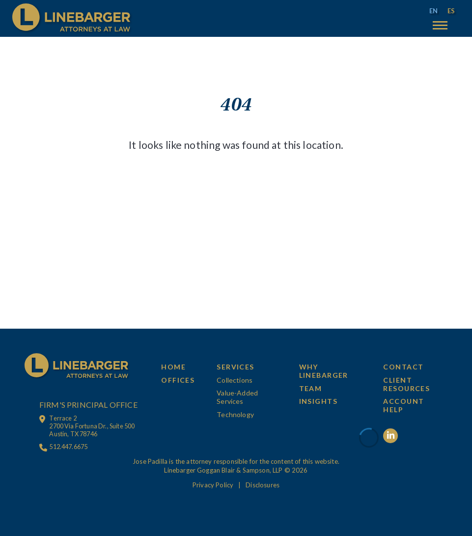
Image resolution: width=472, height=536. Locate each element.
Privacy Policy (213, 485)
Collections (234, 380)
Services (235, 367)
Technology (235, 414)
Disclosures (262, 485)
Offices (177, 380)
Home (173, 367)
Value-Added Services (237, 397)
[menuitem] (433, 11)
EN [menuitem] (433, 11)
